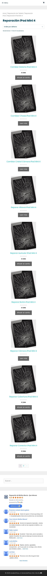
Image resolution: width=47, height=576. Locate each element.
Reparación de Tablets (15, 13)
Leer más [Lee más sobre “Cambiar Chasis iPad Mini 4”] (23, 123)
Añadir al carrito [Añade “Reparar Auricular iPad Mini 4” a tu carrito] (23, 264)
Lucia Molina (13, 541)
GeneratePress (26, 573)
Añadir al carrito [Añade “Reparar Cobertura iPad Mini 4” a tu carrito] (23, 407)
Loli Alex (12, 552)
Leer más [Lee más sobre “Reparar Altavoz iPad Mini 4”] (23, 215)
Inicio (4, 13)
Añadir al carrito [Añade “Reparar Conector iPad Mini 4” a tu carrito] (23, 456)
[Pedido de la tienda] (23, 27)
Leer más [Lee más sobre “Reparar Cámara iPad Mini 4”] (23, 358)
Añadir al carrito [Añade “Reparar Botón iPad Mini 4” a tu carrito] (23, 312)
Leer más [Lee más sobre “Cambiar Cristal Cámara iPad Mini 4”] (23, 169)
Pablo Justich (13, 530)
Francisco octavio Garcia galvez (19, 510)
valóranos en (15, 506)
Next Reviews (24, 560)
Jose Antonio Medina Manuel (18, 519)
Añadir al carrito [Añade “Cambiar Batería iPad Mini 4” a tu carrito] (23, 77)
